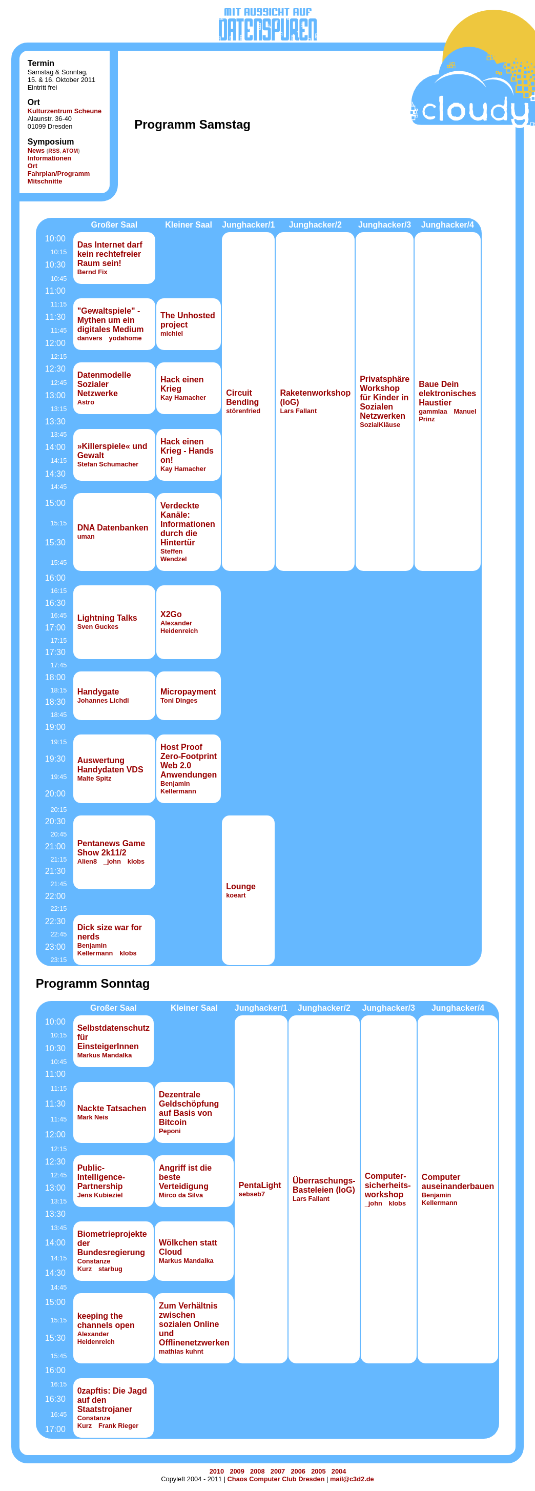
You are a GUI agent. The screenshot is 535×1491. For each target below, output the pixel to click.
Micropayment (188, 691)
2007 (278, 1471)
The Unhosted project (187, 320)
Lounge (241, 886)
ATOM (70, 151)
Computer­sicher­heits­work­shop (388, 1185)
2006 (298, 1471)
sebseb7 (252, 1194)
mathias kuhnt (181, 1351)
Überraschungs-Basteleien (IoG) (324, 1185)
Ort (32, 166)
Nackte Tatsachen (112, 1108)
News (36, 150)
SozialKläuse (380, 424)
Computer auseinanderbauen (458, 1182)
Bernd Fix (92, 272)
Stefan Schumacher (107, 464)
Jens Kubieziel (100, 1195)
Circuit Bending (242, 397)
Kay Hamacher (183, 397)
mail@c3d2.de (352, 1479)
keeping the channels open (106, 1321)
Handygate (98, 691)
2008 (257, 1471)
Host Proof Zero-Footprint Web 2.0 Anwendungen (188, 761)
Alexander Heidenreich (179, 627)
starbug (110, 1269)
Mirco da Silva (181, 1195)
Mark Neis (92, 1117)
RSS (53, 151)
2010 (217, 1471)
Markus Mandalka (104, 1055)
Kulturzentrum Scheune (64, 111)
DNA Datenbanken (113, 527)
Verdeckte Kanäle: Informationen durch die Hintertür (187, 524)
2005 (318, 1471)
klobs (136, 861)
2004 (339, 1471)
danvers (89, 338)
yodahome (125, 338)
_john (112, 861)
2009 (237, 1471)
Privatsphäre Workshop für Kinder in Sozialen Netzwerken (384, 397)
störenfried (243, 411)
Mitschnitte (45, 181)
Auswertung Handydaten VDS (110, 765)
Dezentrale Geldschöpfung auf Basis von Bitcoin (189, 1108)
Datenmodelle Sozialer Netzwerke (104, 384)
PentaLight (260, 1185)
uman (86, 536)
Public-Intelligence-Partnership (101, 1177)
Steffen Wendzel (173, 555)
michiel (171, 333)
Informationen (49, 158)
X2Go (171, 614)
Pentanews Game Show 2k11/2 (111, 848)
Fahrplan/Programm (59, 173)
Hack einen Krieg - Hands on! (187, 450)
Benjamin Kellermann (178, 787)
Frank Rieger (118, 1425)
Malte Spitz (94, 778)
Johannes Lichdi (103, 700)
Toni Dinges (178, 700)
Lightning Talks (107, 618)
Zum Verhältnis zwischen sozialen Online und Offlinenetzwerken (194, 1324)
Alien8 (87, 861)
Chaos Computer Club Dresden (276, 1479)
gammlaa (433, 411)
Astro (85, 402)
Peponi (170, 1131)
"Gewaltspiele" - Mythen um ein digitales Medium (110, 320)
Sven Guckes (97, 626)
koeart (235, 895)
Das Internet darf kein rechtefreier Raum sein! (109, 254)
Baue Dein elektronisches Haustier (447, 393)
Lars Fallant (298, 411)
